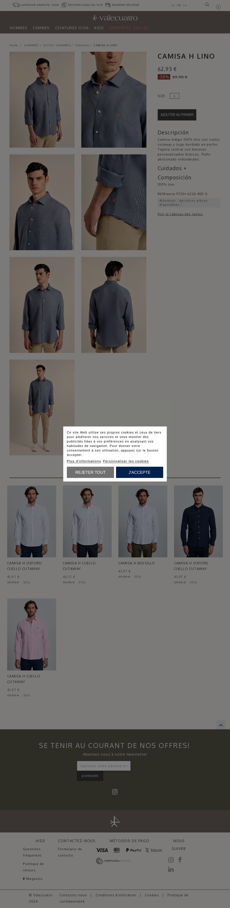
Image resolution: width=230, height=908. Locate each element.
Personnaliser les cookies (126, 461)
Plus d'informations (84, 461)
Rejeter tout (90, 472)
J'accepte (139, 472)
